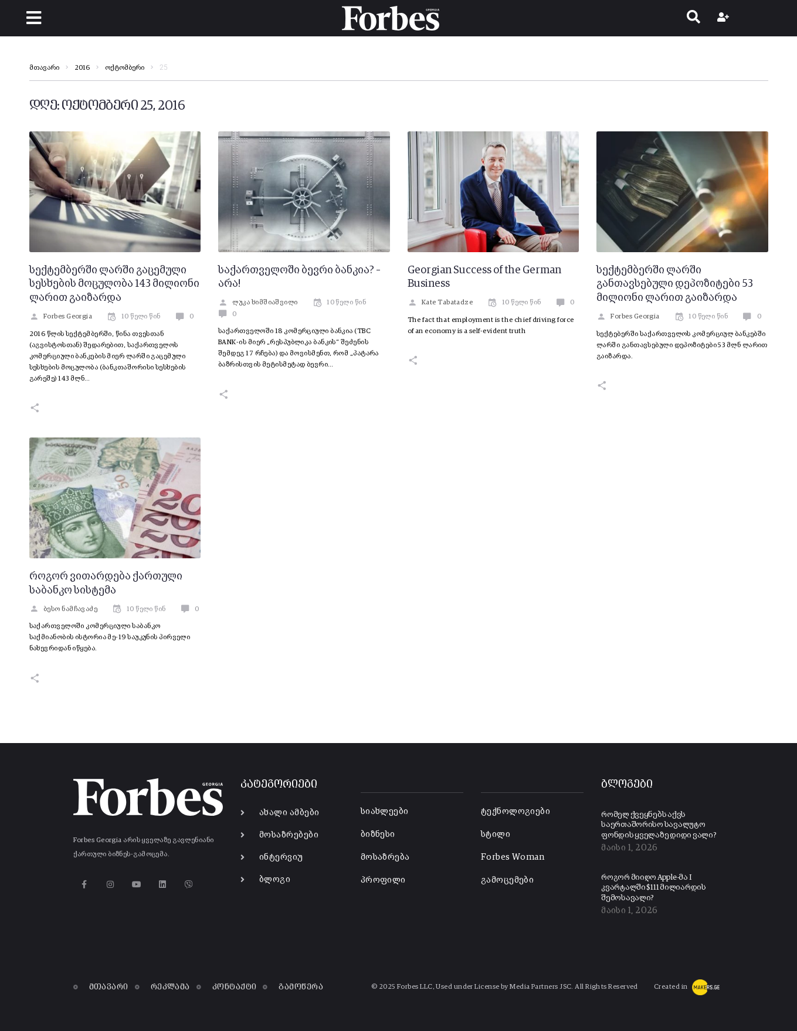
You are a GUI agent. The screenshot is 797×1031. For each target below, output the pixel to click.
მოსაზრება (385, 857)
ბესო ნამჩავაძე (63, 609)
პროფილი (383, 880)
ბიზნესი (378, 834)
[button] (33, 18)
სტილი (495, 834)
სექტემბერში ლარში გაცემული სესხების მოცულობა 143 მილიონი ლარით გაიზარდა (114, 284)
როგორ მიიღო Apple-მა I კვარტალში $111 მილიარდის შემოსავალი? (653, 888)
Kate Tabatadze (440, 302)
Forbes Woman (512, 857)
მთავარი (44, 68)
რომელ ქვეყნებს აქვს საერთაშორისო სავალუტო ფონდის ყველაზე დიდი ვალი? (659, 825)
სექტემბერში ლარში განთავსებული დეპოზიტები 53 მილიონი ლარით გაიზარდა (674, 284)
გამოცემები (507, 880)
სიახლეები (385, 811)
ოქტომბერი (124, 68)
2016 (82, 68)
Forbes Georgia (61, 316)
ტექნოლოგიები (515, 811)
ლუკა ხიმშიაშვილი (258, 302)
